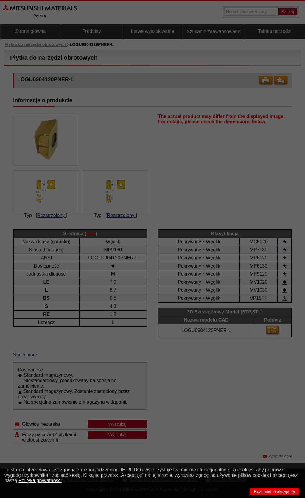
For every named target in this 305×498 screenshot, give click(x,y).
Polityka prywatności (40, 480)
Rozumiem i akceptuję (274, 491)
